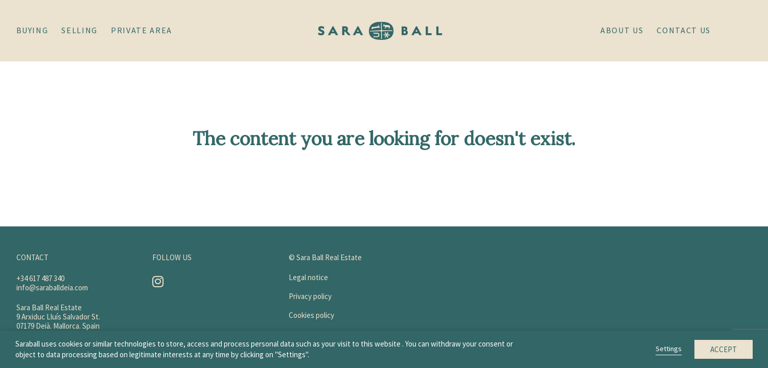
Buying (32, 30)
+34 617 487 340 (40, 278)
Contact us (684, 30)
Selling (79, 30)
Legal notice (308, 277)
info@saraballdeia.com (52, 287)
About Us (621, 30)
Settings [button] (669, 348)
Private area (141, 30)
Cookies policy (311, 315)
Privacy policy (310, 296)
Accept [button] (723, 349)
